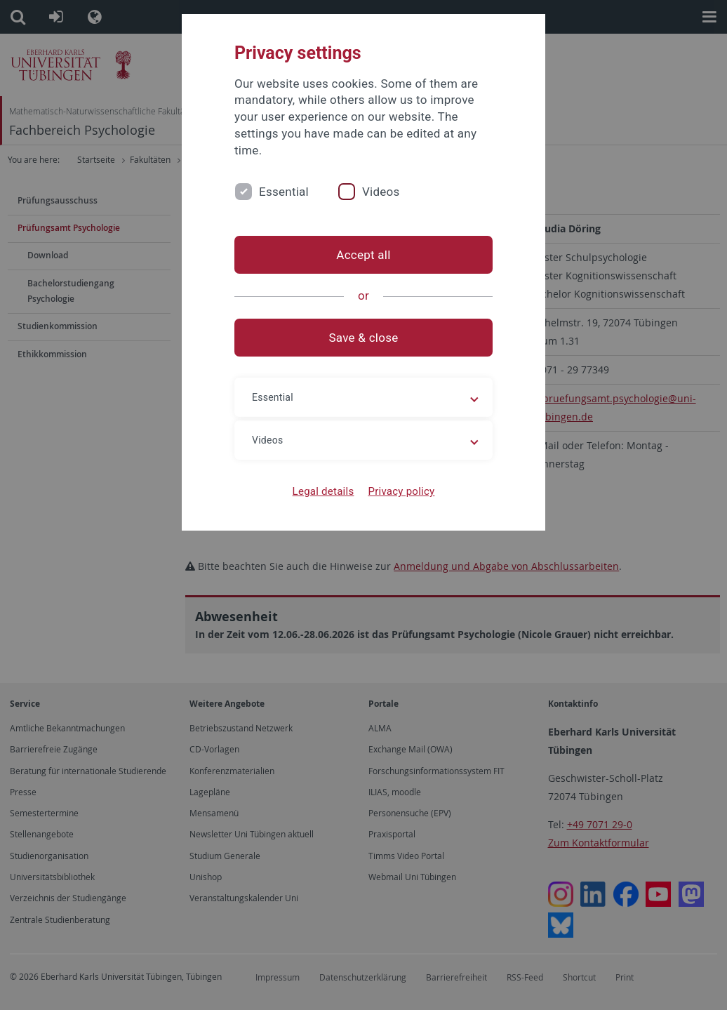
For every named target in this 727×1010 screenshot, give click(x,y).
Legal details (323, 491)
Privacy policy (401, 491)
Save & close (364, 338)
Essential (284, 192)
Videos (381, 192)
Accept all (363, 255)
